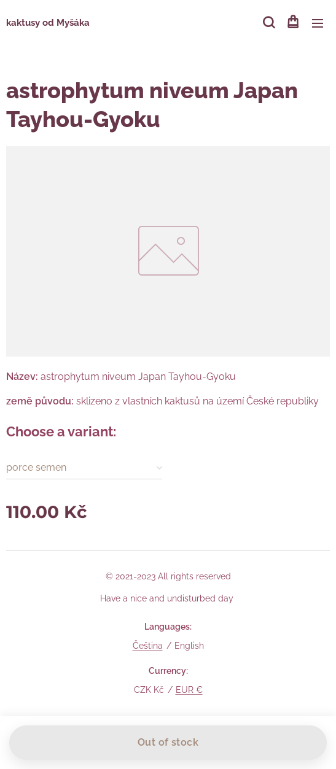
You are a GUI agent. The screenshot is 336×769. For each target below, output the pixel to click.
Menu (317, 23)
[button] (268, 22)
